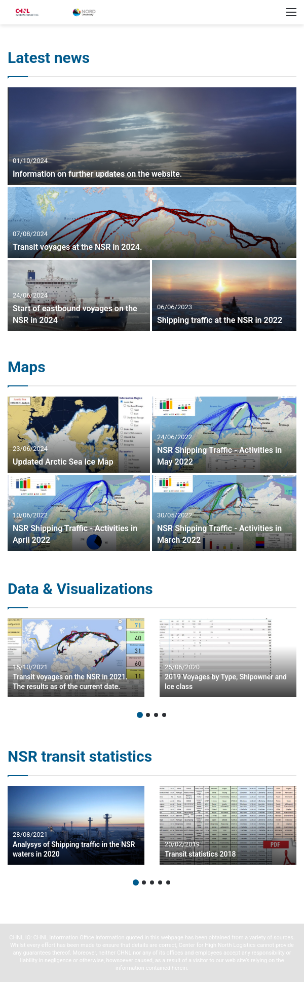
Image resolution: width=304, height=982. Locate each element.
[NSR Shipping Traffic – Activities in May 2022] (224, 435)
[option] (152, 209)
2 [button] (148, 715)
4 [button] (164, 715)
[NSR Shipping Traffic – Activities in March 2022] (224, 513)
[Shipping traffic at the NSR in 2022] (224, 295)
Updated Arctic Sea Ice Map (63, 462)
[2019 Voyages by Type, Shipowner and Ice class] (228, 657)
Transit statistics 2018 (200, 854)
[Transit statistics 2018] (228, 825)
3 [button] (156, 715)
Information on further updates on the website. (97, 174)
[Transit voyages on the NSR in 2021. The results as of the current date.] (76, 657)
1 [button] (140, 715)
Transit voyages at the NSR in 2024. (77, 247)
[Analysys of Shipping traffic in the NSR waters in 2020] (76, 825)
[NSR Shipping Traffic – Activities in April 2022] (79, 513)
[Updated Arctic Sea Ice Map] (79, 435)
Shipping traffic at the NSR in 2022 (219, 320)
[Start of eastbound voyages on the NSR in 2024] (79, 295)
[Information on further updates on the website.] (152, 136)
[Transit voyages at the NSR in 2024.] (152, 222)
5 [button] (168, 882)
